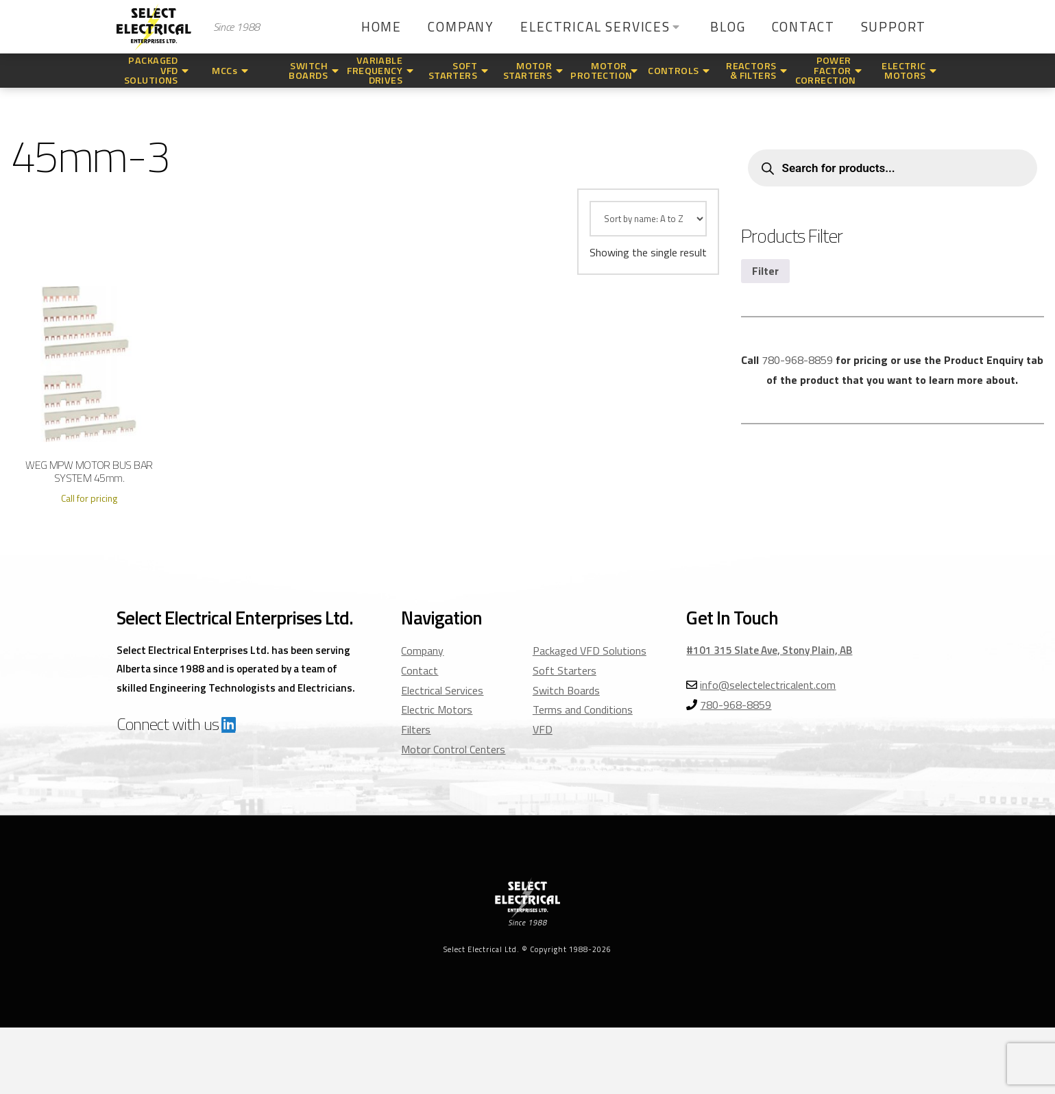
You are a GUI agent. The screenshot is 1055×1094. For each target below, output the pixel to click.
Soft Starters (564, 670)
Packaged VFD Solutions (589, 650)
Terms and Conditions (583, 709)
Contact (419, 670)
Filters (416, 729)
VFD (543, 729)
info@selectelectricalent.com (768, 685)
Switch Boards (566, 690)
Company (422, 650)
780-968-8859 (797, 360)
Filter (765, 271)
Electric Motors (436, 709)
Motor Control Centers (453, 749)
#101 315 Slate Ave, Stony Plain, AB (769, 650)
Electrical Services (442, 690)
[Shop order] (648, 218)
